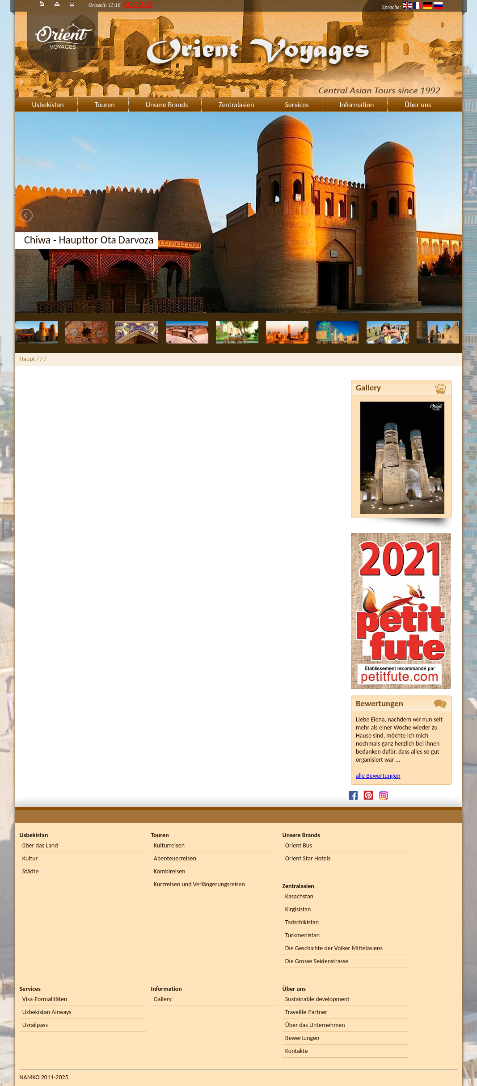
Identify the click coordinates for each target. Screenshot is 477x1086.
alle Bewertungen (378, 776)
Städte (30, 871)
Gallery (163, 999)
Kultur (30, 858)
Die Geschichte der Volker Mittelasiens (334, 948)
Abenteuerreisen (175, 858)
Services (297, 105)
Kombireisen (170, 871)
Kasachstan (299, 896)
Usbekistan (48, 105)
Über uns (418, 105)
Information (356, 105)
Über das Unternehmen (315, 1025)
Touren (105, 105)
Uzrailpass (35, 1025)
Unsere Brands (167, 105)
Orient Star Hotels (307, 858)
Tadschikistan (302, 922)
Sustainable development (317, 999)
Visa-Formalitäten (44, 999)
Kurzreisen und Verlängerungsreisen (199, 884)
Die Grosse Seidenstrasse (316, 961)
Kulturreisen (169, 845)
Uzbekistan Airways (47, 1012)
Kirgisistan (298, 909)
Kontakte (296, 1051)
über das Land (40, 845)
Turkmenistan (302, 935)
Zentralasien (236, 105)
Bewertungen (302, 1038)
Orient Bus (298, 845)
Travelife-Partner (306, 1012)
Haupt (27, 359)
